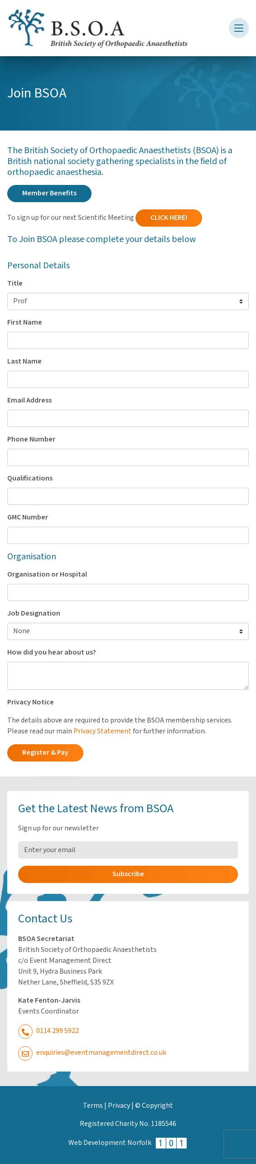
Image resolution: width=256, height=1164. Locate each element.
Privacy (119, 1106)
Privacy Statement (102, 731)
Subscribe (128, 874)
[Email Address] (128, 849)
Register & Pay (45, 752)
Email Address (29, 400)
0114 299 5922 (48, 1031)
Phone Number (31, 439)
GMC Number (27, 517)
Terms (93, 1106)
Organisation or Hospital (47, 574)
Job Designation (33, 613)
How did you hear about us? (51, 652)
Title (15, 283)
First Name (24, 322)
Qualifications (30, 478)
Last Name (24, 361)
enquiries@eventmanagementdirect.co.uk (92, 1052)
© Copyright (154, 1106)
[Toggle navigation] (239, 28)
